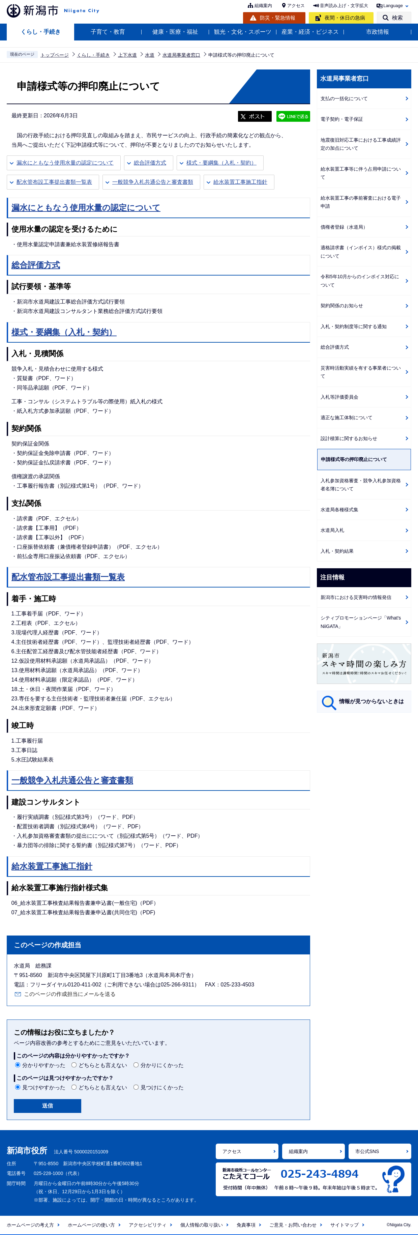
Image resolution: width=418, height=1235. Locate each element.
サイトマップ (344, 1225)
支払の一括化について (344, 98)
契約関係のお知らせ (342, 305)
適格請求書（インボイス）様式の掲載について (361, 252)
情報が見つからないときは (371, 701)
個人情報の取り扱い (201, 1225)
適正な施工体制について (346, 417)
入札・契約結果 (337, 551)
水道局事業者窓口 (181, 55)
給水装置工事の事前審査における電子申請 (361, 202)
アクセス (296, 5)
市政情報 (377, 32)
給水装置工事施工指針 (240, 182)
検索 (397, 18)
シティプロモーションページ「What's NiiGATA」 (361, 622)
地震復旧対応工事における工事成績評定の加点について (361, 144)
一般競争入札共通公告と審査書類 (152, 182)
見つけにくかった (162, 1087)
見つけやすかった (43, 1087)
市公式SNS (367, 1151)
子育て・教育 (108, 32)
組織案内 (263, 5)
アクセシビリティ (148, 1225)
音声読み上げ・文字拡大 (344, 5)
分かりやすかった (43, 1065)
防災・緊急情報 (277, 18)
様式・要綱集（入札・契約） (221, 163)
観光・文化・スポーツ (242, 32)
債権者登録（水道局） (344, 227)
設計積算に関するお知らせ (349, 438)
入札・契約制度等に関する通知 (354, 326)
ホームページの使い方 (91, 1225)
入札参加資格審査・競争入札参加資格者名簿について (361, 485)
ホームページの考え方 (30, 1225)
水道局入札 (332, 530)
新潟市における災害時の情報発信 (356, 597)
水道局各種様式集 (339, 509)
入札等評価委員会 (339, 397)
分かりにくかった (162, 1065)
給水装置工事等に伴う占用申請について (361, 173)
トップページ (54, 55)
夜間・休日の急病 (345, 18)
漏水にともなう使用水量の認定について (65, 163)
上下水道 (127, 55)
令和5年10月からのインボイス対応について (360, 281)
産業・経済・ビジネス (310, 32)
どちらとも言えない (103, 1065)
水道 (149, 55)
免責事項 (246, 1225)
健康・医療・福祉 (175, 32)
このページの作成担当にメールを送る (70, 994)
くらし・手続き (41, 32)
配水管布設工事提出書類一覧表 (54, 182)
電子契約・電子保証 (342, 119)
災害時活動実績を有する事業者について (361, 372)
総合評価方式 (150, 163)
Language (393, 5)
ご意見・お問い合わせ (293, 1225)
